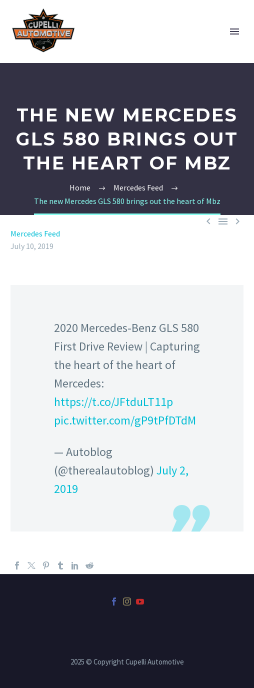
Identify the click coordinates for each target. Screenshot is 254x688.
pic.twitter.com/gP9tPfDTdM (125, 420)
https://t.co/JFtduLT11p (113, 402)
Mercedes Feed (35, 233)
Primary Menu (234, 31)
